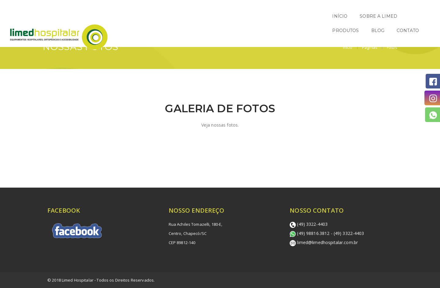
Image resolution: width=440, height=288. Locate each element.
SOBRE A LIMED (310, 16)
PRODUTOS (354, 16)
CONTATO (416, 16)
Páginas (369, 47)
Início (348, 47)
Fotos (391, 47)
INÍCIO (271, 16)
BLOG (387, 16)
